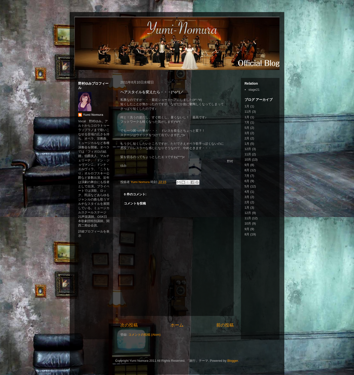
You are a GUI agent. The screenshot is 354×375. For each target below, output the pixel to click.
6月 (247, 181)
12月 (248, 149)
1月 (247, 106)
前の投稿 (225, 325)
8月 (247, 170)
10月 (248, 159)
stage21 (253, 89)
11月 (248, 111)
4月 (247, 191)
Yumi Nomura (93, 114)
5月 (247, 128)
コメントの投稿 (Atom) (144, 334)
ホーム (177, 325)
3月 (247, 133)
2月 (247, 138)
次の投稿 (129, 325)
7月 (247, 122)
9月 (247, 165)
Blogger (232, 360)
